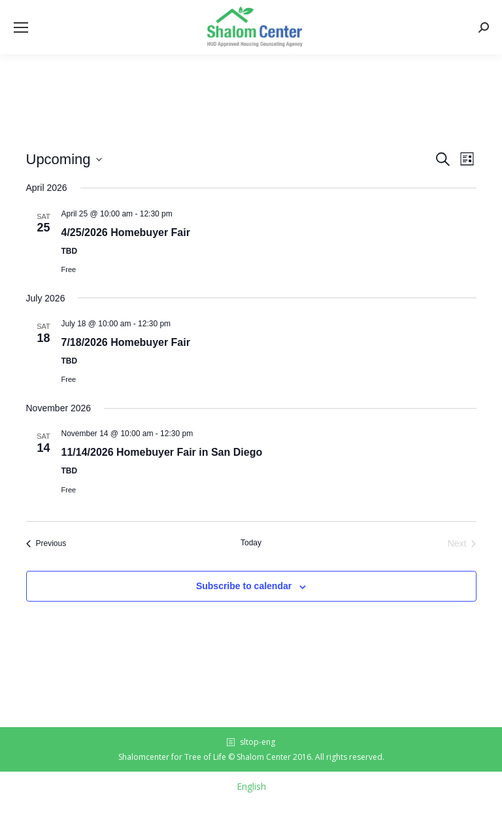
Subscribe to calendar (244, 586)
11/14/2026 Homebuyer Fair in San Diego (162, 452)
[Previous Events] (46, 544)
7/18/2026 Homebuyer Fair (125, 342)
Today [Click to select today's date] (251, 542)
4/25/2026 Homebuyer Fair (125, 232)
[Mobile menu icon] (21, 27)
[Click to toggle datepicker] (64, 159)
